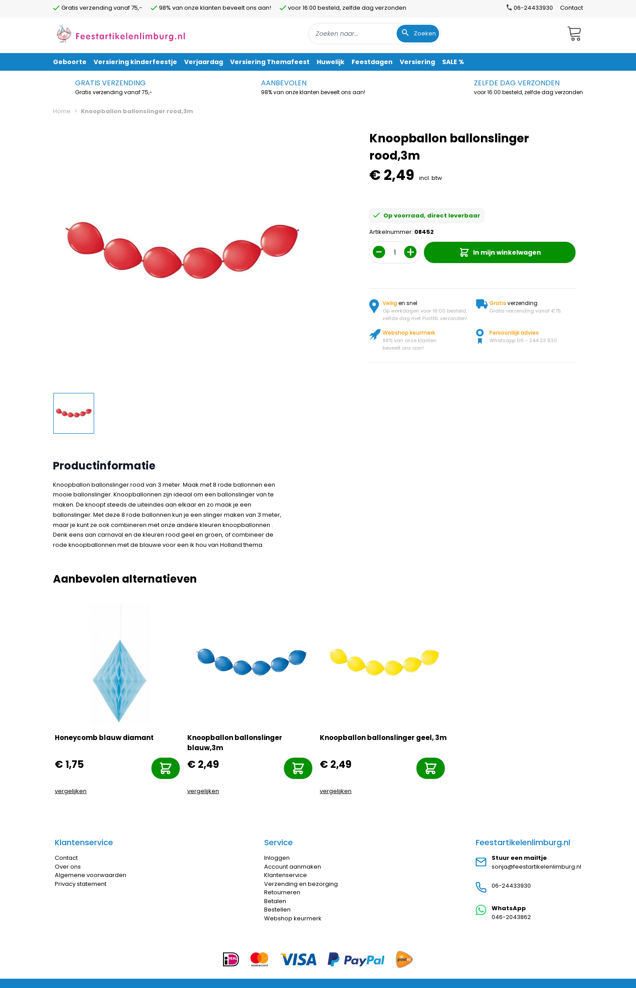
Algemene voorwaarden (90, 875)
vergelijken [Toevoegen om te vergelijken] (71, 791)
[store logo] (121, 33)
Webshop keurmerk (293, 918)
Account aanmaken (292, 866)
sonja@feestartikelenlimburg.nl (536, 866)
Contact (571, 8)
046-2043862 (511, 917)
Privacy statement (80, 884)
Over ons (68, 866)
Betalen (275, 901)
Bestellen (277, 909)
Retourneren (282, 892)
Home (62, 111)
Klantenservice (285, 875)
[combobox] (374, 33)
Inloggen (277, 858)
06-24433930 (511, 885)
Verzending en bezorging (301, 884)
